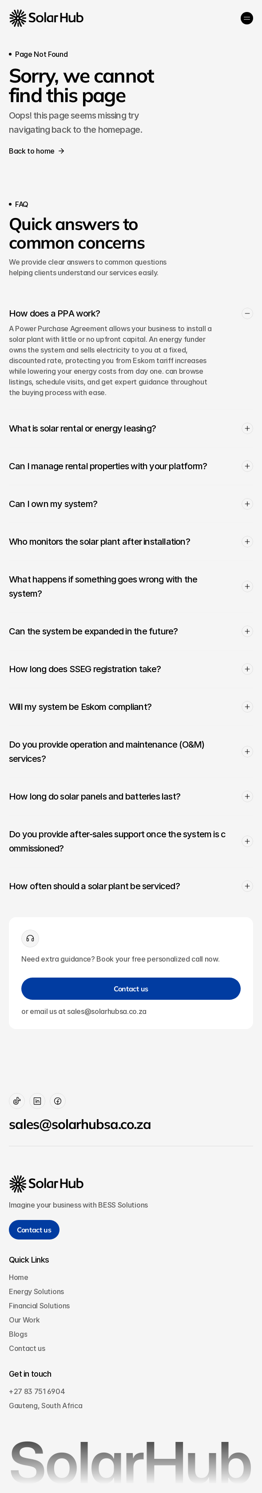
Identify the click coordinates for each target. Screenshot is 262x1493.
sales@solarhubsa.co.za (80, 1124)
